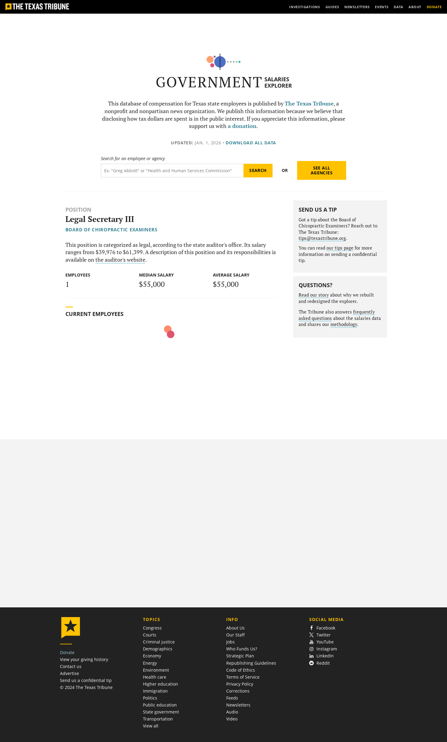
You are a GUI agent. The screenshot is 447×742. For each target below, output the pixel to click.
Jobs (230, 642)
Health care (154, 677)
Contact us (70, 666)
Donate (67, 652)
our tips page (339, 248)
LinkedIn (321, 656)
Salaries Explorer (278, 82)
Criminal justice (159, 642)
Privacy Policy (239, 684)
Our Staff (235, 635)
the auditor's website (120, 259)
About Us (235, 628)
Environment (156, 670)
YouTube (321, 642)
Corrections (238, 691)
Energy (150, 663)
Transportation (158, 719)
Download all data (251, 143)
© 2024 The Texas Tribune (86, 687)
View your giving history (84, 659)
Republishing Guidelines (251, 663)
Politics (150, 698)
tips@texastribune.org (322, 238)
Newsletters (238, 705)
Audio (232, 712)
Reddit (319, 663)
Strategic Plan (240, 656)
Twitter (320, 635)
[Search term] (172, 170)
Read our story (314, 295)
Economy (152, 656)
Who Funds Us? (241, 649)
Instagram (323, 649)
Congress (152, 628)
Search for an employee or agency (133, 158)
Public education (160, 705)
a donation (242, 126)
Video (231, 719)
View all (150, 726)
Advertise (69, 673)
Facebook (322, 628)
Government (209, 82)
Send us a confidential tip (86, 680)
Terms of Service (243, 677)
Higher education (160, 684)
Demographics (157, 649)
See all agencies (322, 170)
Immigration (155, 691)
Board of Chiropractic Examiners (111, 230)
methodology (343, 324)
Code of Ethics (240, 670)
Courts (149, 635)
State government (161, 712)
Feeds (232, 698)
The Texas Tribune (309, 103)
